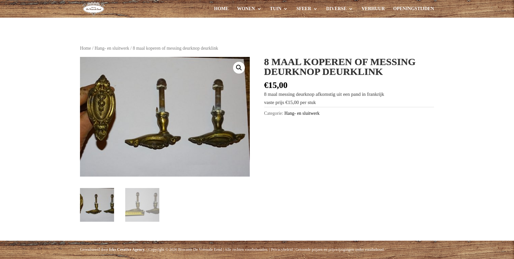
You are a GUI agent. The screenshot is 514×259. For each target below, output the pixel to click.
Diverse (336, 9)
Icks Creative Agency (127, 249)
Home (221, 9)
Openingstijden (413, 9)
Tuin (275, 9)
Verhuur (373, 9)
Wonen (246, 9)
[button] (239, 68)
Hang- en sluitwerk (111, 48)
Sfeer (303, 9)
